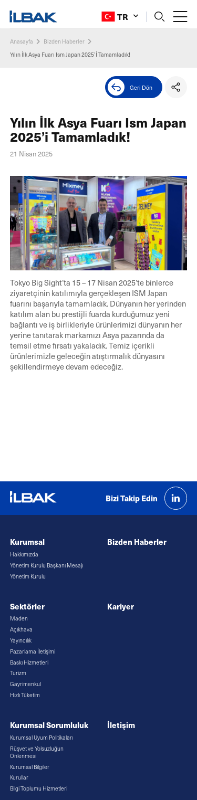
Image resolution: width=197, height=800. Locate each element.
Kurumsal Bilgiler (29, 767)
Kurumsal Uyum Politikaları (41, 737)
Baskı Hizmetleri (29, 662)
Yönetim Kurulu (28, 576)
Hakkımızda (24, 554)
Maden (19, 618)
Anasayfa (21, 41)
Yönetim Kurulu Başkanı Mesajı (46, 565)
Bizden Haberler (64, 41)
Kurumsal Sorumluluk (49, 724)
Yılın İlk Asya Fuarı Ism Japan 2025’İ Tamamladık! (70, 54)
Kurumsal (27, 541)
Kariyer (120, 606)
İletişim (121, 724)
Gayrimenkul (25, 684)
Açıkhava (21, 629)
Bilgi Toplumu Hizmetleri (38, 788)
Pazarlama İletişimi (32, 651)
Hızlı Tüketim (25, 695)
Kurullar (19, 777)
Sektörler (27, 606)
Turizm (18, 673)
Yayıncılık (21, 640)
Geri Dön (130, 87)
